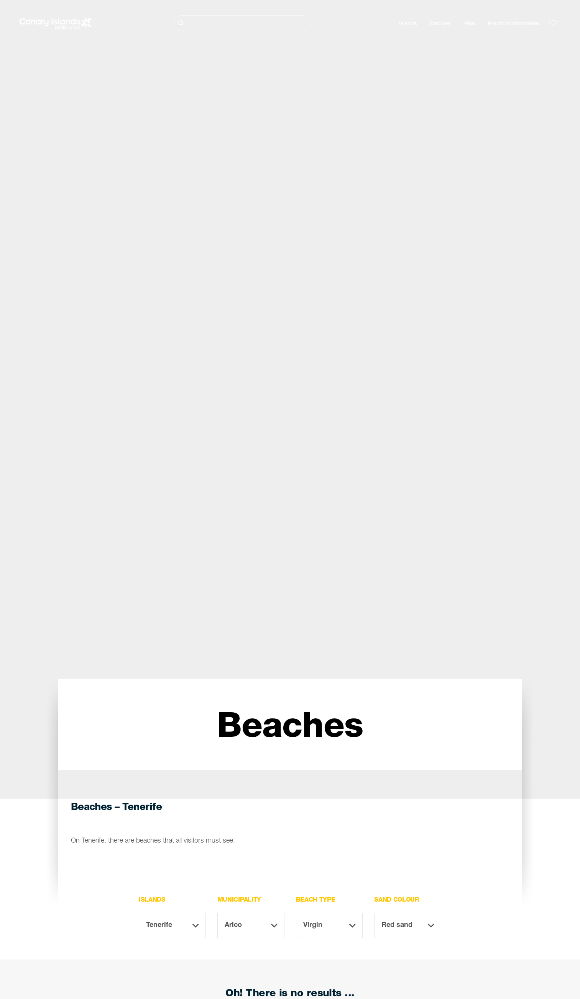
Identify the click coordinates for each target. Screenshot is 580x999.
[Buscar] (242, 23)
